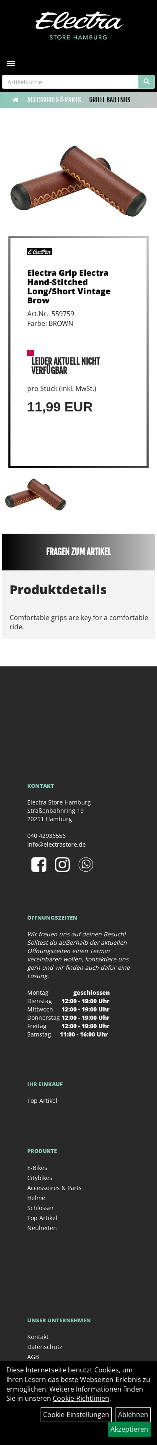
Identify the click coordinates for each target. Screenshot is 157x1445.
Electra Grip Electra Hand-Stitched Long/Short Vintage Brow (69, 286)
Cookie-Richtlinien (81, 1398)
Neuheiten (42, 1228)
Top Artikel (42, 1101)
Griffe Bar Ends (109, 100)
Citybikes (39, 1178)
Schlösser (40, 1208)
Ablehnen (133, 1414)
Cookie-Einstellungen (76, 1414)
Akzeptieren (129, 1429)
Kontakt (38, 1337)
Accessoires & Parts (54, 100)
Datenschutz (44, 1347)
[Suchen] (146, 82)
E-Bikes (37, 1168)
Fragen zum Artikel (78, 552)
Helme (36, 1198)
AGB (33, 1357)
